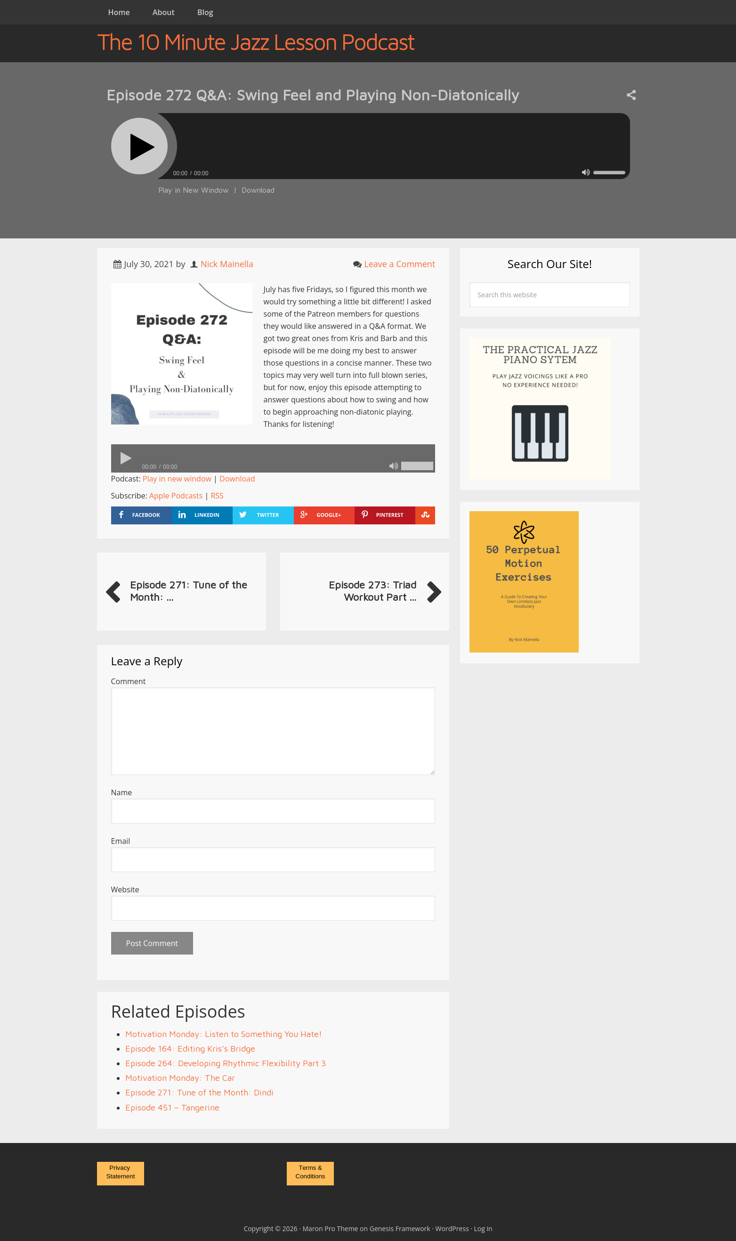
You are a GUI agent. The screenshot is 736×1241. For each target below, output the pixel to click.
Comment (128, 681)
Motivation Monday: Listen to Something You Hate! (223, 1034)
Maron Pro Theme (330, 1228)
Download (258, 190)
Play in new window (177, 479)
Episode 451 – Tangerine (172, 1107)
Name (121, 792)
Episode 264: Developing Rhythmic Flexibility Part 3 (225, 1063)
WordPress (452, 1228)
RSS (216, 495)
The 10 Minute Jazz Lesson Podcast (255, 41)
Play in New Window (193, 190)
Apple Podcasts (175, 495)
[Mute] (586, 172)
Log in (483, 1228)
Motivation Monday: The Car (180, 1078)
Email (120, 841)
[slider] (393, 146)
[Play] (139, 146)
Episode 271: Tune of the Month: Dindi (199, 1092)
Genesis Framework (400, 1228)
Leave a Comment (399, 263)
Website (125, 889)
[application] (368, 171)
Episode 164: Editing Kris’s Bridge (190, 1048)
